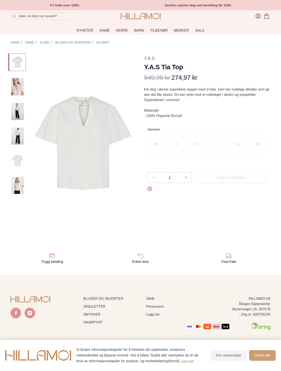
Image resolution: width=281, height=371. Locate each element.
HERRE (122, 30)
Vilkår (150, 298)
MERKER (181, 30)
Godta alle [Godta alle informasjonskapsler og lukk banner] (262, 355)
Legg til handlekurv (231, 177)
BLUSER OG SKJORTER (103, 298)
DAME (104, 30)
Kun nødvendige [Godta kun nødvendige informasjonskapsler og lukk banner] (228, 355)
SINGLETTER (94, 306)
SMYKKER (91, 314)
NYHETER (85, 30)
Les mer (187, 361)
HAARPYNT (92, 322)
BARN (139, 30)
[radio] (156, 144)
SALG (199, 30)
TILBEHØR (159, 30)
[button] (83, 143)
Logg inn (152, 314)
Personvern (155, 306)
